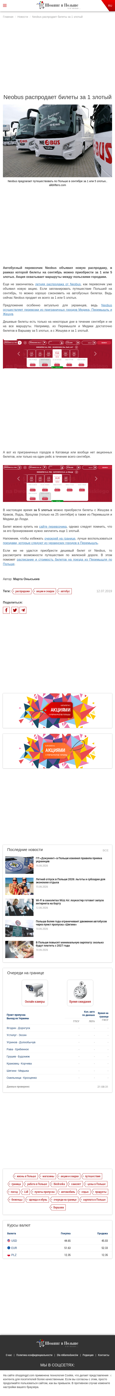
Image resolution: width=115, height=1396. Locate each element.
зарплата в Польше (94, 1199)
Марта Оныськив (26, 579)
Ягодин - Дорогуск (18, 1028)
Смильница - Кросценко (22, 1078)
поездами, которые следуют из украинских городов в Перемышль (50, 543)
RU (110, 5)
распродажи (22, 591)
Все (106, 850)
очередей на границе (59, 538)
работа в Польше (37, 1184)
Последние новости (25, 849)
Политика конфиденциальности (34, 1355)
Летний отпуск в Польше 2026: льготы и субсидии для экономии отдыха (70, 880)
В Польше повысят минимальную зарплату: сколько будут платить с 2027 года (70, 943)
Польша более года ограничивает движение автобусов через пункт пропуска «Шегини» (71, 922)
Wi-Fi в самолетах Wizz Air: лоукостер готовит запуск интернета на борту (70, 901)
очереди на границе (65, 1199)
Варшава (58, 1207)
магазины (48, 1176)
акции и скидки (45, 591)
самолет (76, 1184)
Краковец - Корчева (19, 1063)
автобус (65, 591)
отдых (85, 1192)
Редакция (88, 1355)
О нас (9, 1355)
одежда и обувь (38, 1199)
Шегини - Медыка (18, 1070)
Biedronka (59, 1184)
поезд (14, 1192)
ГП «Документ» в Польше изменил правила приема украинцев (69, 859)
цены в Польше (97, 1184)
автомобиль (68, 1192)
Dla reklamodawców (67, 1355)
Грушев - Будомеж (18, 1056)
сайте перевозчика (53, 526)
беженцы (17, 1199)
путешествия (92, 1176)
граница (16, 1184)
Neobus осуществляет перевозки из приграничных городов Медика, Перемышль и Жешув (57, 310)
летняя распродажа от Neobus (58, 284)
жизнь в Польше (26, 1176)
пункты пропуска (44, 1192)
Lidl (26, 1192)
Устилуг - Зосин (17, 1035)
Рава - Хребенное (18, 1049)
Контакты (103, 1355)
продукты (100, 1192)
